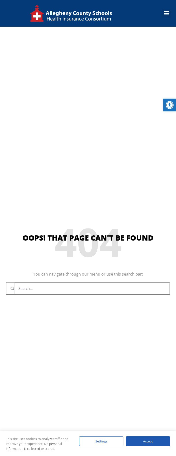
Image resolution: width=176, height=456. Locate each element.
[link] (169, 105)
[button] (166, 13)
